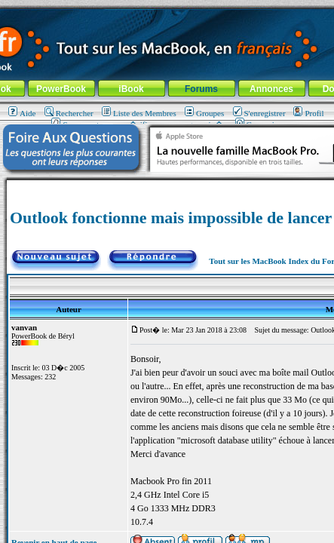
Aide (21, 113)
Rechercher (68, 113)
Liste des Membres (139, 113)
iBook (130, 89)
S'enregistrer (259, 113)
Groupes (204, 113)
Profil (308, 113)
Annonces (271, 89)
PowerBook (61, 89)
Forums (201, 89)
